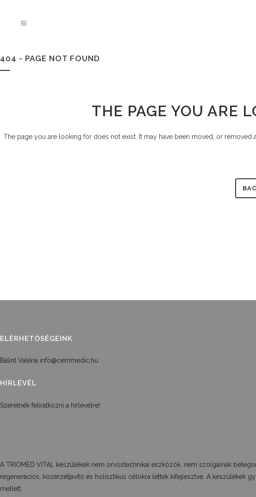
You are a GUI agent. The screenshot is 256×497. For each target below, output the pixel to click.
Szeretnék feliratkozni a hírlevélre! (50, 405)
